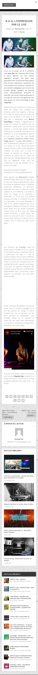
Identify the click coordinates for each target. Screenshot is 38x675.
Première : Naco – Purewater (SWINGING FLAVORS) (20, 665)
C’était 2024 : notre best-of (19, 616)
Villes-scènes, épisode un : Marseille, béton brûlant (17, 531)
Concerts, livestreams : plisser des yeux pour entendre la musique (19, 477)
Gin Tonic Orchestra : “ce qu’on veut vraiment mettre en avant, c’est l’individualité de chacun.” (21, 626)
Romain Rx (19, 29)
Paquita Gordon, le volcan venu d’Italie (18, 504)
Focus (22, 32)
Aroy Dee (11, 73)
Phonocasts (21, 581)
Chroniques (21, 611)
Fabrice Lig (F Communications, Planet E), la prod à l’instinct (21, 656)
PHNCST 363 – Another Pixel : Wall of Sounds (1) (22, 588)
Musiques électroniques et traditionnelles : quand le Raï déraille (20, 607)
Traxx (6, 141)
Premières (21, 668)
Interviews (21, 600)
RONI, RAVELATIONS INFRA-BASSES (19, 647)
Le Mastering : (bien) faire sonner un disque (18, 559)
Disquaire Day (19, 376)
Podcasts (27, 581)
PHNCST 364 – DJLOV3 (17, 579)
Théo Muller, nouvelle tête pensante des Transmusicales (20, 597)
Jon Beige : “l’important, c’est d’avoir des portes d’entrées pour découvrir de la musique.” (21, 637)
